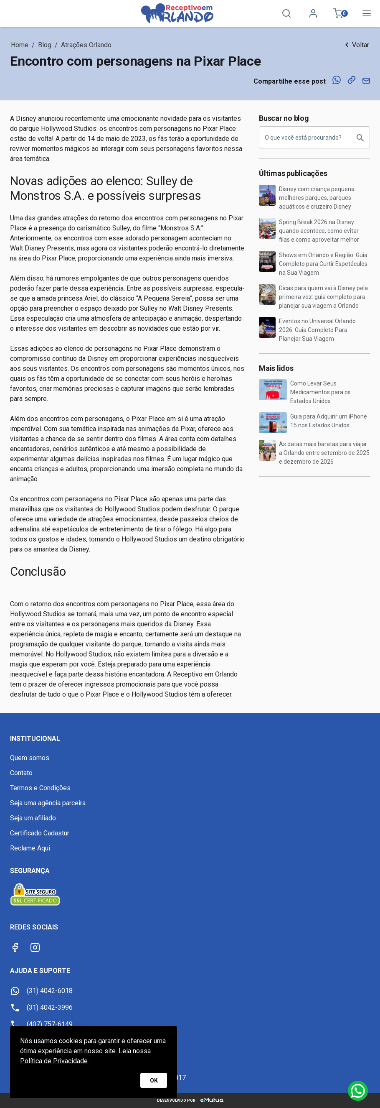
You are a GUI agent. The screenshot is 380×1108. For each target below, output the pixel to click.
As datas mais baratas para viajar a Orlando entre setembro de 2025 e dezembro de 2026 (324, 453)
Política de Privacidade (54, 1061)
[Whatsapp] (358, 1091)
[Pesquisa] (286, 13)
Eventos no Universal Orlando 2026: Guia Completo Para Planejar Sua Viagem (317, 330)
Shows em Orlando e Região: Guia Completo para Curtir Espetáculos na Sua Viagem (323, 264)
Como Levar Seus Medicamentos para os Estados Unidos (320, 392)
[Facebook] (15, 947)
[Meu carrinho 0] (340, 13)
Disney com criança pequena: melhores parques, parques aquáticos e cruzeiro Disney (317, 198)
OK (153, 1080)
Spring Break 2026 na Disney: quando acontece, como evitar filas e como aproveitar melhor (319, 231)
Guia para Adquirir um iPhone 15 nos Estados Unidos (328, 421)
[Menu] (366, 13)
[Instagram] (35, 947)
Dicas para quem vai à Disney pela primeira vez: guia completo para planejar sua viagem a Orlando (323, 297)
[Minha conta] (313, 13)
